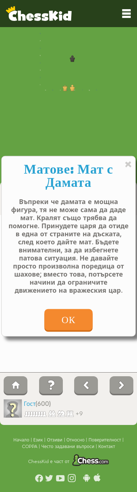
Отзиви (55, 440)
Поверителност (105, 440)
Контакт (106, 446)
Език (38, 440)
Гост (29, 404)
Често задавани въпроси (68, 446)
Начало (22, 440)
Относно (76, 440)
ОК (68, 319)
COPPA (30, 446)
